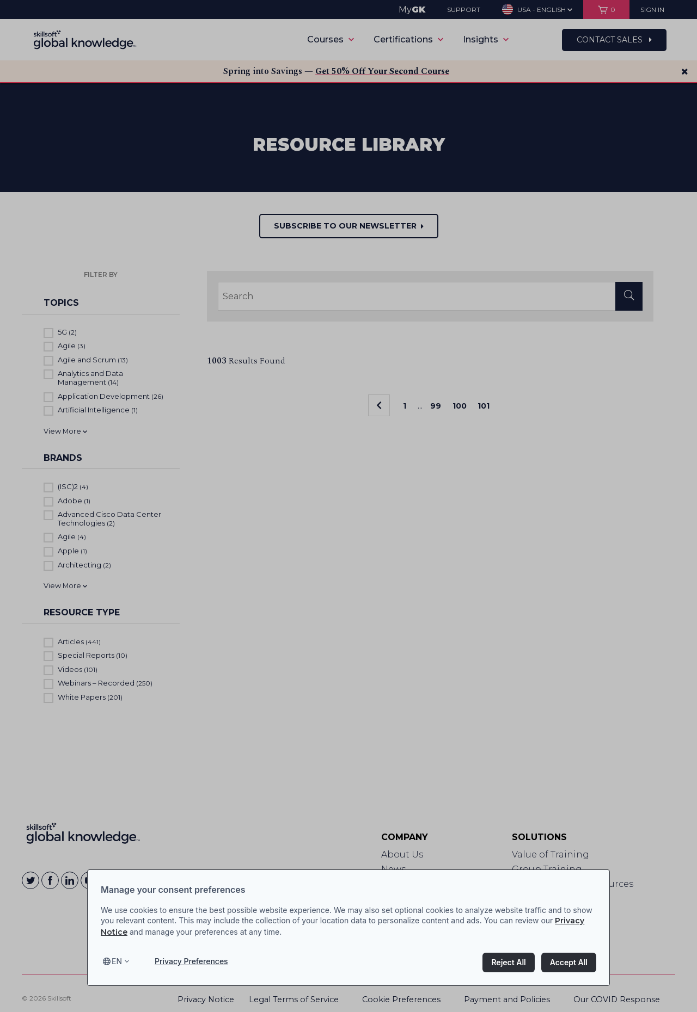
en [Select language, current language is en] (117, 961)
